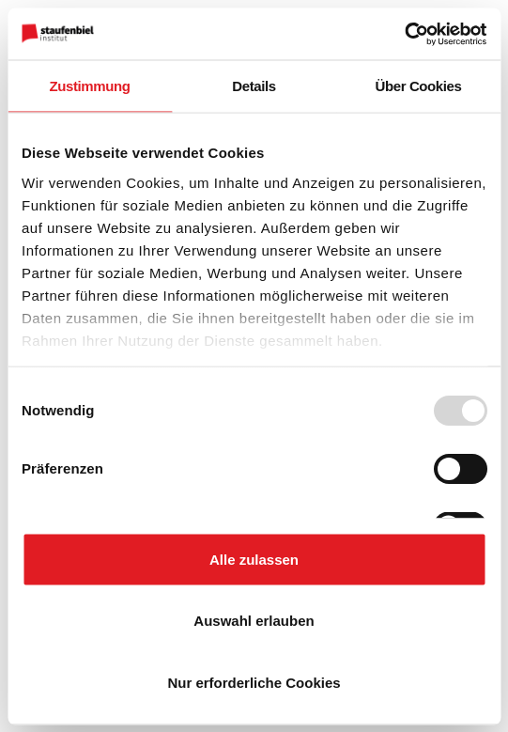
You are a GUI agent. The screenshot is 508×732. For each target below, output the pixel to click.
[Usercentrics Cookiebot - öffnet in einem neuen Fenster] (404, 34)
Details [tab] (253, 86)
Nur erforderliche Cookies (253, 682)
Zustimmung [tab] (90, 86)
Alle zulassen (254, 559)
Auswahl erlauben (253, 621)
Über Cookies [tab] (419, 86)
